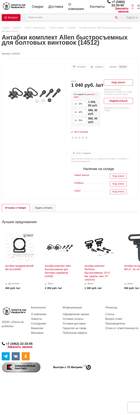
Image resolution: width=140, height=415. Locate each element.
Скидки (37, 6)
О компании (76, 6)
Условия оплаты (73, 318)
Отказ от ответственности (121, 328)
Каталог (13, 17)
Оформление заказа (76, 314)
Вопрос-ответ (113, 318)
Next (135, 220)
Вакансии (37, 328)
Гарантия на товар (74, 328)
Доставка (55, 6)
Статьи (109, 314)
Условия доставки (74, 323)
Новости (36, 318)
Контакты (97, 6)
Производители (115, 323)
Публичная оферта (75, 332)
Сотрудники (38, 323)
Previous (129, 220)
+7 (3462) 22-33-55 (118, 3)
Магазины (37, 332)
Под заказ (118, 176)
